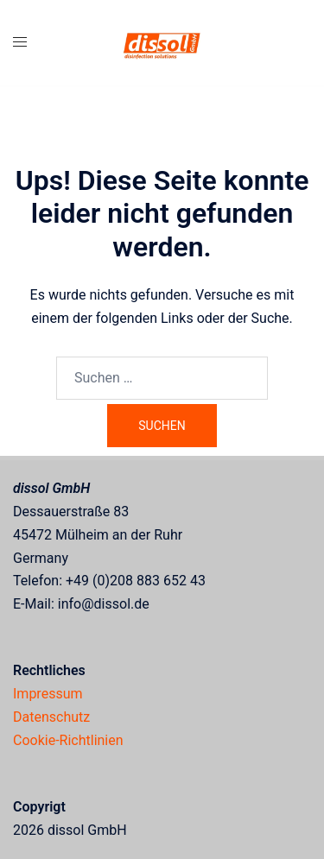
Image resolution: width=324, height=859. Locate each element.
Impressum (48, 693)
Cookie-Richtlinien (68, 740)
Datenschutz (51, 717)
